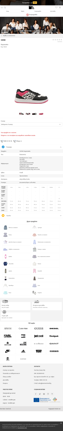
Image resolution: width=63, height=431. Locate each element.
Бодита (40, 292)
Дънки (10, 271)
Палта (39, 263)
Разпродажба (38, 11)
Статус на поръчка (8, 370)
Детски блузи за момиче (15, 242)
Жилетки (11, 263)
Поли (10, 292)
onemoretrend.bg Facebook (35, 394)
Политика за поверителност (11, 373)
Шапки (10, 256)
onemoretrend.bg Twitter (40, 394)
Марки (22, 11)
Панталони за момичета (44, 242)
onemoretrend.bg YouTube (44, 394)
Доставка (53, 11)
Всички (23, 359)
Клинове (40, 271)
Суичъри (40, 227)
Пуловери (11, 285)
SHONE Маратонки (25, 151)
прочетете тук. (22, 427)
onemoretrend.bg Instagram (52, 394)
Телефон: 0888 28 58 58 (40, 380)
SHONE (3, 40)
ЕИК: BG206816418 (39, 373)
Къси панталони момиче (44, 256)
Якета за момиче (13, 227)
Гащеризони (41, 278)
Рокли (10, 234)
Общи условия (7, 376)
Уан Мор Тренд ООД (39, 370)
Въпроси (5, 383)
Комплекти (12, 278)
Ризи (39, 285)
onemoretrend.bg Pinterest (48, 394)
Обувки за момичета (14, 249)
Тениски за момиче (42, 234)
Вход (7, 11)
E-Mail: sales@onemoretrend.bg (42, 383)
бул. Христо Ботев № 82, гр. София (44, 376)
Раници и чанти (42, 249)
